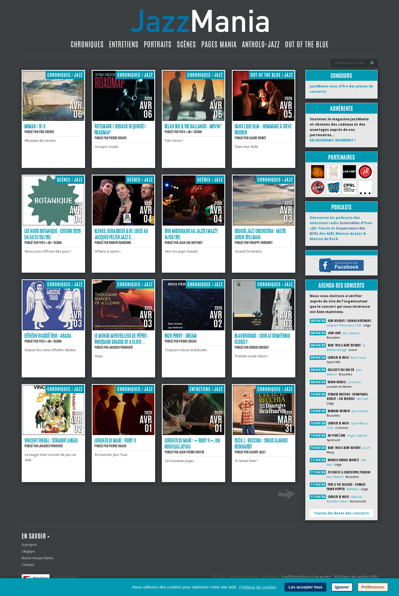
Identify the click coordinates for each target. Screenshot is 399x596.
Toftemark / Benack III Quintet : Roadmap (120, 129)
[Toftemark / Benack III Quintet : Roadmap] (123, 120)
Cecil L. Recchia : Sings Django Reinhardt (261, 443)
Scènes (186, 44)
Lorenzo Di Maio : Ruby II (115, 440)
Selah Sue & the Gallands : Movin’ (193, 126)
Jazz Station (351, 333)
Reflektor (352, 489)
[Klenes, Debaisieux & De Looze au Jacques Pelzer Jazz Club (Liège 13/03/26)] (123, 224)
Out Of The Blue (307, 44)
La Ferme (354, 382)
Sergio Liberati (259, 347)
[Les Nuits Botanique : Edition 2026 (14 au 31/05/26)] (53, 224)
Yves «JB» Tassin (190, 131)
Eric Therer (46, 131)
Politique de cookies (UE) (356, 577)
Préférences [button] (372, 587)
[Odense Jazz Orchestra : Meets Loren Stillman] (263, 224)
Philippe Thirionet (260, 242)
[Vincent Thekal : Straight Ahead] (53, 434)
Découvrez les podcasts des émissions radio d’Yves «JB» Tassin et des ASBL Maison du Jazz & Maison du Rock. (341, 228)
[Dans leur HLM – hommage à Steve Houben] (263, 120)
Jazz (78, 75)
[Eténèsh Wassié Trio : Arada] (53, 329)
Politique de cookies (257, 587)
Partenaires (341, 157)
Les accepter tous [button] (305, 587)
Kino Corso (358, 358)
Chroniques (87, 44)
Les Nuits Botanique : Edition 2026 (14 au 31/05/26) (52, 234)
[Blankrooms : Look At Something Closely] (263, 329)
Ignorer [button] (342, 587)
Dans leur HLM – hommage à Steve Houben (263, 129)
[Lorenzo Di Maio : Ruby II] (123, 434)
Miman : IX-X (34, 126)
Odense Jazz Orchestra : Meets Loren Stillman (260, 234)
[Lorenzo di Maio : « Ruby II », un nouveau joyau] (193, 434)
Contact (28, 565)
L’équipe (28, 551)
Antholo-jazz (261, 44)
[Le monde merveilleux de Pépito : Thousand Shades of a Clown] (123, 329)
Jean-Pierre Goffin (191, 452)
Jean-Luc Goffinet (190, 242)
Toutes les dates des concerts (341, 513)
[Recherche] (350, 62)
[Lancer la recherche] (372, 63)
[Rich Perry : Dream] (193, 329)
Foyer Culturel (357, 436)
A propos (29, 545)
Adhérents (341, 108)
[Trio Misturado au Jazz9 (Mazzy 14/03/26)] (193, 224)
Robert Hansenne (120, 242)
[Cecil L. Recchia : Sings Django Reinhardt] (263, 434)
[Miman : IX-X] (53, 120)
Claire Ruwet (257, 137)
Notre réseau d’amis (38, 558)
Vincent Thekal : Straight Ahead (51, 440)
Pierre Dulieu (118, 137)
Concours (341, 76)
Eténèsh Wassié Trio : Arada (47, 335)
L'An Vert (362, 399)
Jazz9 (366, 448)
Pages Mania (219, 44)
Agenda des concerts (341, 285)
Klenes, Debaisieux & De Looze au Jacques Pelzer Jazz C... (121, 234)
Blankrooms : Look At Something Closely (262, 338)
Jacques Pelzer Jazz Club (344, 325)
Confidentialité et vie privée (306, 577)
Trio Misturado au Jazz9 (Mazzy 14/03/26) (191, 234)
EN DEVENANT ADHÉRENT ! (333, 140)
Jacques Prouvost (121, 347)
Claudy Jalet (257, 452)
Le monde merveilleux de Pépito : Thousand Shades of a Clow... (121, 338)
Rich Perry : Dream (180, 335)
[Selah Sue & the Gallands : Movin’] (193, 120)
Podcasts (341, 207)
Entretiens (123, 44)
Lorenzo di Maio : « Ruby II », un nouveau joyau (192, 443)
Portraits (158, 44)
